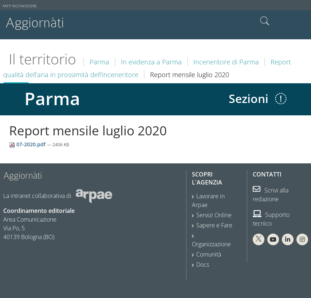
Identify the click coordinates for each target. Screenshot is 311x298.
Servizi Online (214, 215)
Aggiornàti (34, 23)
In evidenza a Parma (151, 61)
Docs (202, 265)
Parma (99, 61)
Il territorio (42, 58)
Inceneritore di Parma (226, 61)
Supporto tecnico (271, 219)
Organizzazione (211, 244)
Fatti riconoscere (20, 6)
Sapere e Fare (214, 225)
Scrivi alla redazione (270, 194)
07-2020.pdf (28, 144)
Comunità (208, 254)
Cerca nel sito (265, 21)
